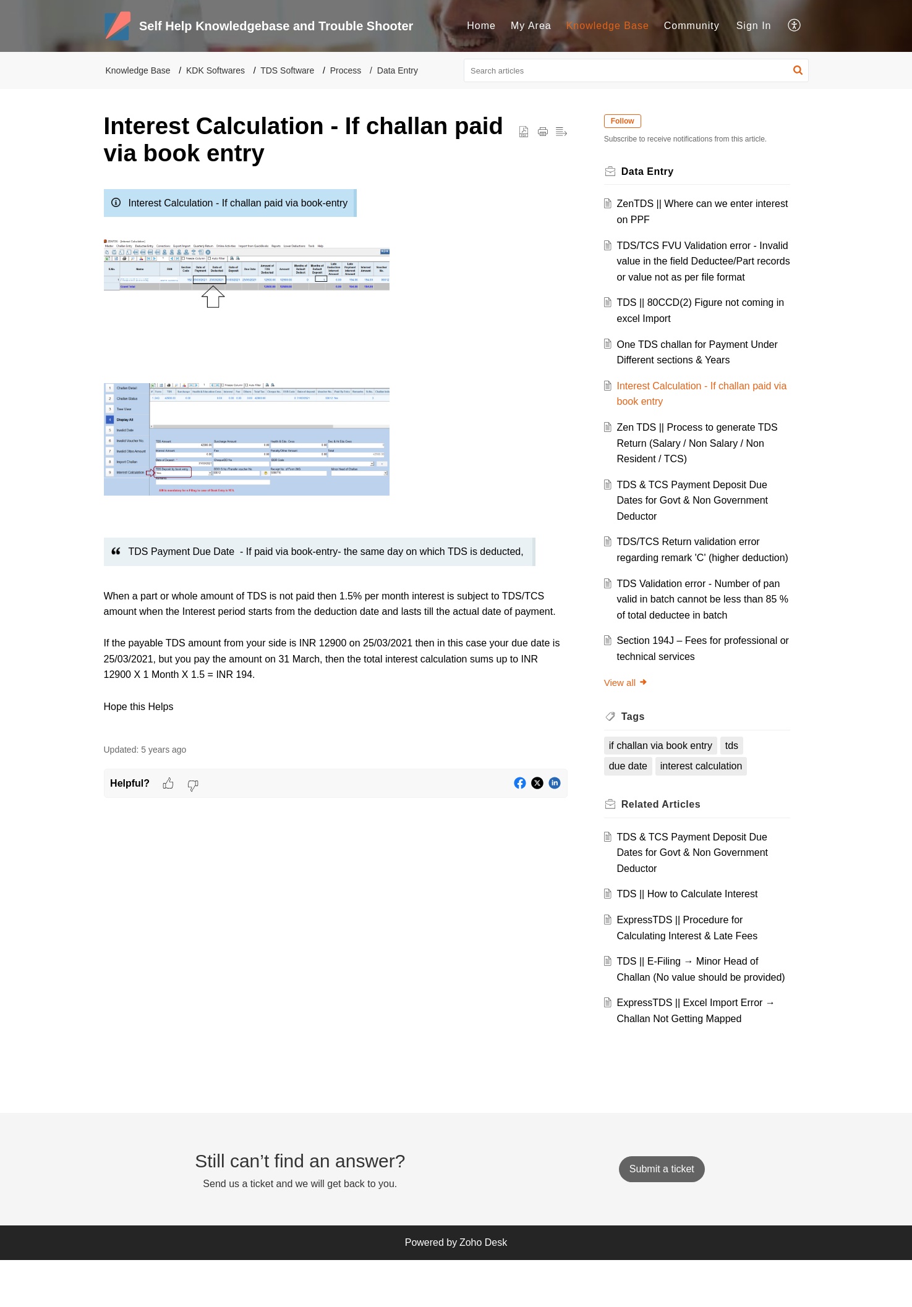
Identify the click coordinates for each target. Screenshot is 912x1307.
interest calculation (704, 798)
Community (692, 25)
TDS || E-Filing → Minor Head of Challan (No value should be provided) (690, 1009)
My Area (531, 25)
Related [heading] (664, 836)
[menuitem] (481, 26)
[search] (636, 70)
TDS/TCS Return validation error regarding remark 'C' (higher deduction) (691, 573)
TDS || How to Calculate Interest (690, 926)
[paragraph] (336, 456)
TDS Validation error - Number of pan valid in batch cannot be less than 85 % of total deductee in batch (701, 631)
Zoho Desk (483, 1290)
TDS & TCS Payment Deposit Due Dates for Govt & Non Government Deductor (695, 516)
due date (631, 798)
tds (734, 777)
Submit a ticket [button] (661, 1216)
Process (346, 70)
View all (629, 714)
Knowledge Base (607, 25)
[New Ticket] (662, 1216)
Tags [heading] (636, 748)
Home (481, 25)
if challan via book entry (663, 777)
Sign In (754, 25)
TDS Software (287, 70)
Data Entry (397, 70)
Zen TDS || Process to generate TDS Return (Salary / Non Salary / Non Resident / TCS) (700, 459)
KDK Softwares (215, 70)
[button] (795, 26)
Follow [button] (625, 121)
